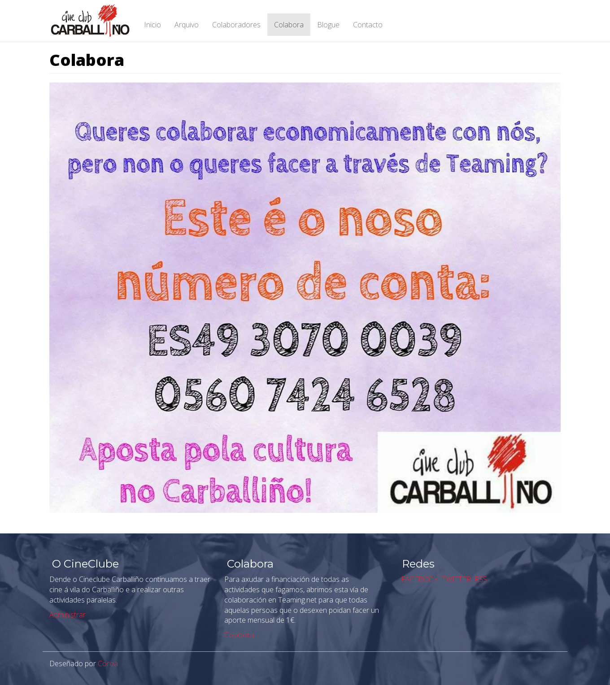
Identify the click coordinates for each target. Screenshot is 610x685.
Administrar (67, 615)
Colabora (289, 25)
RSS (480, 579)
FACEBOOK (418, 579)
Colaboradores (236, 25)
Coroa (108, 663)
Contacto (368, 25)
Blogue (328, 25)
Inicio (152, 25)
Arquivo (186, 25)
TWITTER (455, 579)
